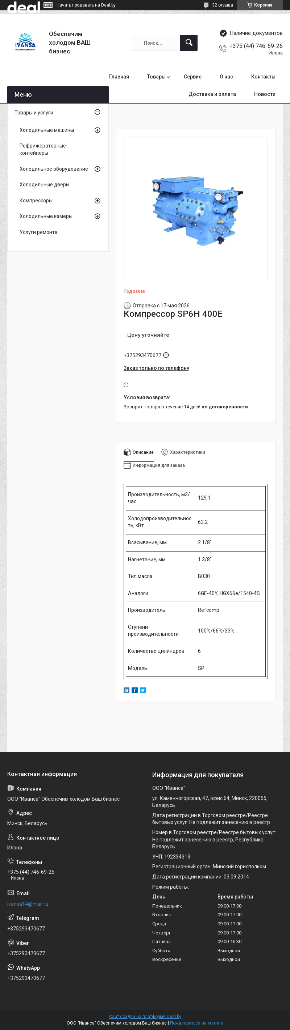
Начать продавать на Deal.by (86, 5)
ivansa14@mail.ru (27, 904)
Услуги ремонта (39, 232)
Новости (265, 94)
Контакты (263, 77)
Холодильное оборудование (54, 169)
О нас (226, 77)
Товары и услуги (33, 113)
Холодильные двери (44, 184)
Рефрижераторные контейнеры (43, 149)
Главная (119, 77)
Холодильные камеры (46, 216)
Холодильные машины (47, 130)
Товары (156, 77)
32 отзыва (222, 5)
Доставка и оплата (212, 94)
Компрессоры (36, 200)
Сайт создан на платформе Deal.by (145, 1016)
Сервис (193, 77)
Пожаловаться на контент (197, 1023)
